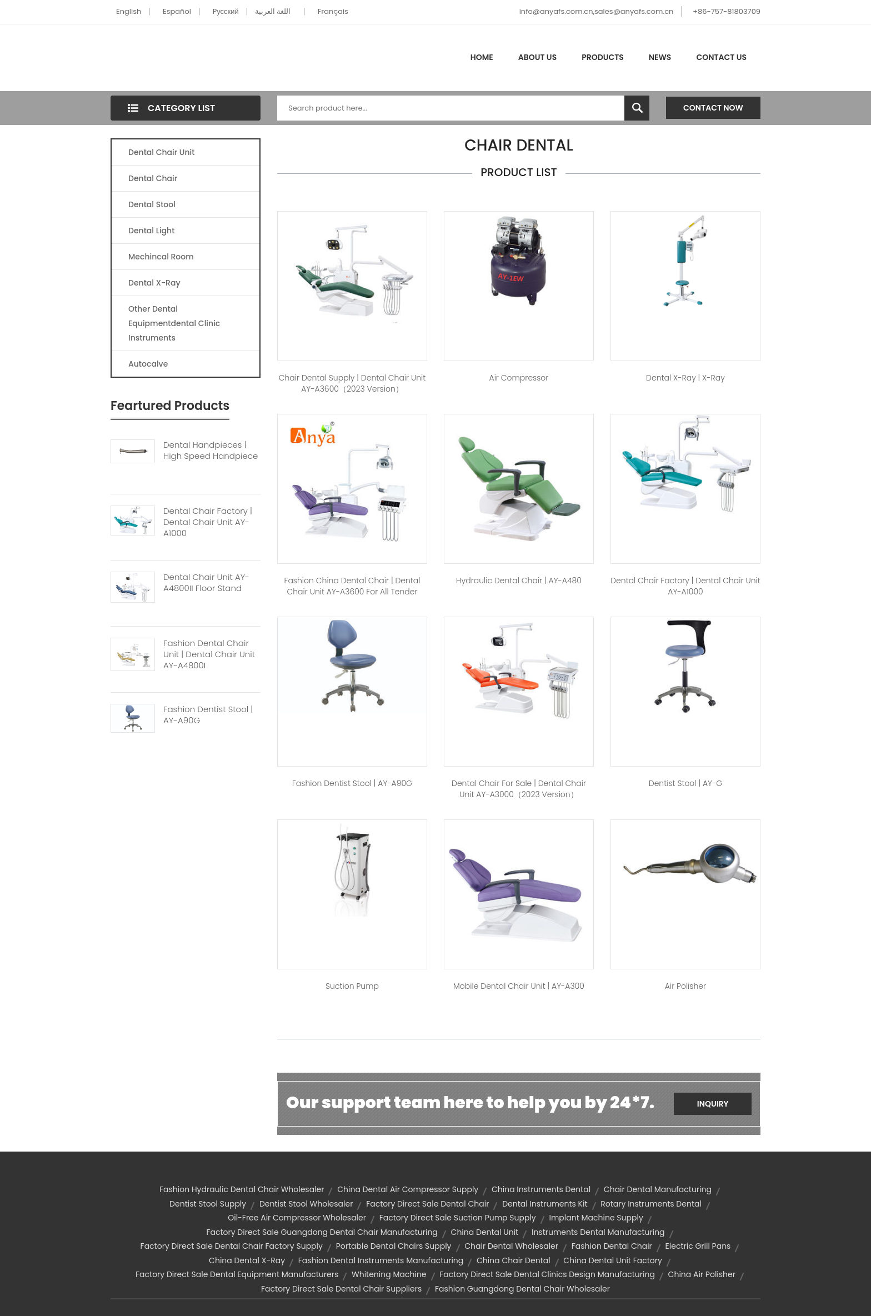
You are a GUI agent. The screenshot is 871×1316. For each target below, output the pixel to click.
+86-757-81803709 (726, 11)
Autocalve (148, 363)
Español (177, 11)
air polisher (685, 986)
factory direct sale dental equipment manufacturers (237, 1274)
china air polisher (701, 1274)
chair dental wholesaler (511, 1246)
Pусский (226, 11)
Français (333, 11)
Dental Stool (152, 204)
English (128, 11)
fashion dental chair (612, 1246)
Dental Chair (152, 178)
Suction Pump (352, 986)
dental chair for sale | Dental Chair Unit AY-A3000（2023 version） (519, 789)
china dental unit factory (612, 1260)
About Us (537, 57)
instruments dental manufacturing (598, 1232)
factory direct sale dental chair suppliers (341, 1288)
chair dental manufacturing (658, 1189)
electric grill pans (698, 1246)
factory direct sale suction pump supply (457, 1217)
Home (481, 57)
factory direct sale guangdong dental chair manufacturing (321, 1232)
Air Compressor (519, 377)
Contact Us (721, 57)
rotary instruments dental (651, 1203)
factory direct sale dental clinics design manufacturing (547, 1274)
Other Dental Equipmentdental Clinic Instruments (174, 323)
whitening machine (389, 1274)
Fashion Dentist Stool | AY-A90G (208, 715)
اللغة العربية (273, 11)
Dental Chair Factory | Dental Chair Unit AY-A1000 (207, 522)
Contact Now (713, 107)
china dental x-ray (247, 1260)
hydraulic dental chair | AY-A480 (519, 580)
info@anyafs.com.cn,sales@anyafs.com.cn (596, 11)
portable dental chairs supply (394, 1246)
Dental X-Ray (154, 282)
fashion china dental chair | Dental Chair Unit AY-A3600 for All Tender (352, 586)
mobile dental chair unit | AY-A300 (518, 986)
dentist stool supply (207, 1203)
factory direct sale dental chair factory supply (232, 1246)
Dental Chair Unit (161, 152)
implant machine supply (596, 1217)
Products (603, 57)
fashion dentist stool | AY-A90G (352, 783)
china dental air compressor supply (407, 1189)
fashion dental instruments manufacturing (381, 1260)
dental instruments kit (544, 1203)
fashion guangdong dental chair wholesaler (522, 1288)
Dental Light (151, 230)
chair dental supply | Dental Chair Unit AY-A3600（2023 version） (352, 383)
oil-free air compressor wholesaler (297, 1217)
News (660, 57)
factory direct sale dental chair (427, 1203)
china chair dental (513, 1260)
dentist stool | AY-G (685, 783)
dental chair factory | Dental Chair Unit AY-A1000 (685, 586)
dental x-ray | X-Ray (685, 377)
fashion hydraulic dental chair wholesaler (241, 1189)
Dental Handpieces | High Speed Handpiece (210, 450)
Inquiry (713, 1103)
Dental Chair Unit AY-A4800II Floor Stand (206, 583)
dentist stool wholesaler (306, 1203)
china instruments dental (541, 1189)
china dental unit (485, 1232)
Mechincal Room (161, 256)
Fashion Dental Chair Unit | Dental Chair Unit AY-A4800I (209, 654)
